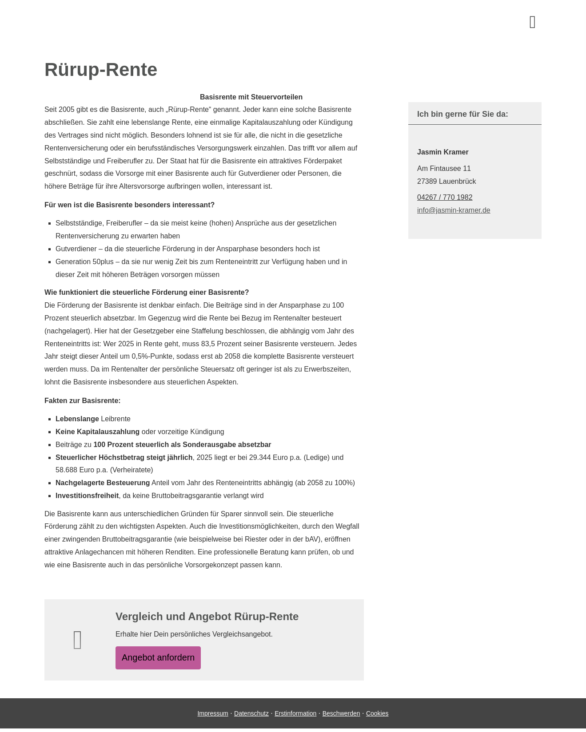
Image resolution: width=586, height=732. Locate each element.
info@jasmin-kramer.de (453, 210)
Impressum (212, 716)
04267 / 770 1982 (445, 197)
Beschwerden (341, 716)
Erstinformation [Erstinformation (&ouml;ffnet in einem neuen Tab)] (295, 716)
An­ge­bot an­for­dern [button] (164, 659)
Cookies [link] (377, 716)
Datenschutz (251, 716)
